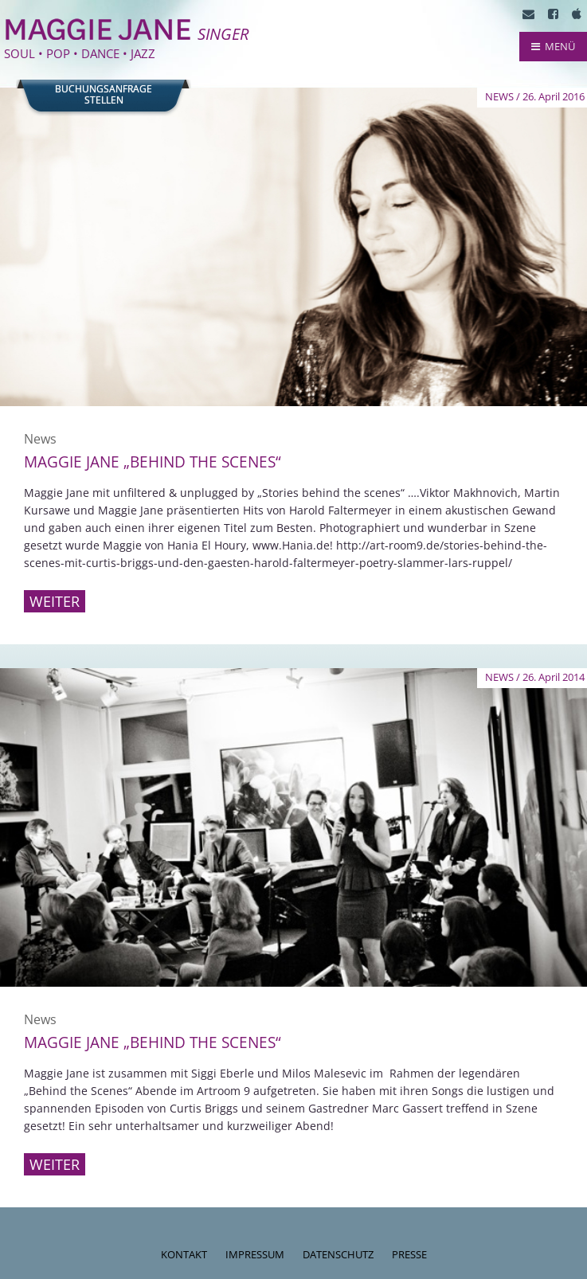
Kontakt (184, 1254)
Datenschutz (338, 1254)
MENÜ (553, 46)
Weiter (54, 601)
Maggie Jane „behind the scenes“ (152, 462)
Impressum (254, 1254)
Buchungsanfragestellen (103, 95)
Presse (409, 1254)
